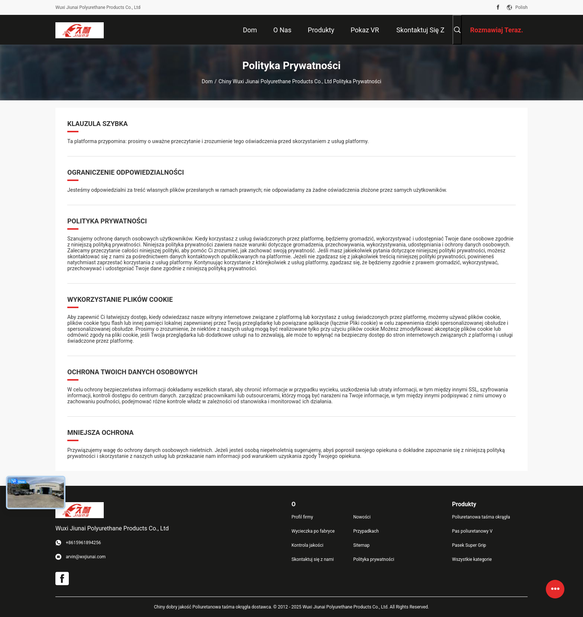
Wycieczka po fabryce (313, 531)
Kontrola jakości (307, 545)
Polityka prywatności (373, 559)
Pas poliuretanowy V (472, 531)
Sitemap (361, 545)
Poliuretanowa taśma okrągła (481, 517)
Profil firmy (302, 517)
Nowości (362, 517)
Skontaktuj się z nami (313, 559)
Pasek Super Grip (469, 545)
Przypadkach (366, 531)
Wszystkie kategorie (472, 559)
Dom (207, 81)
